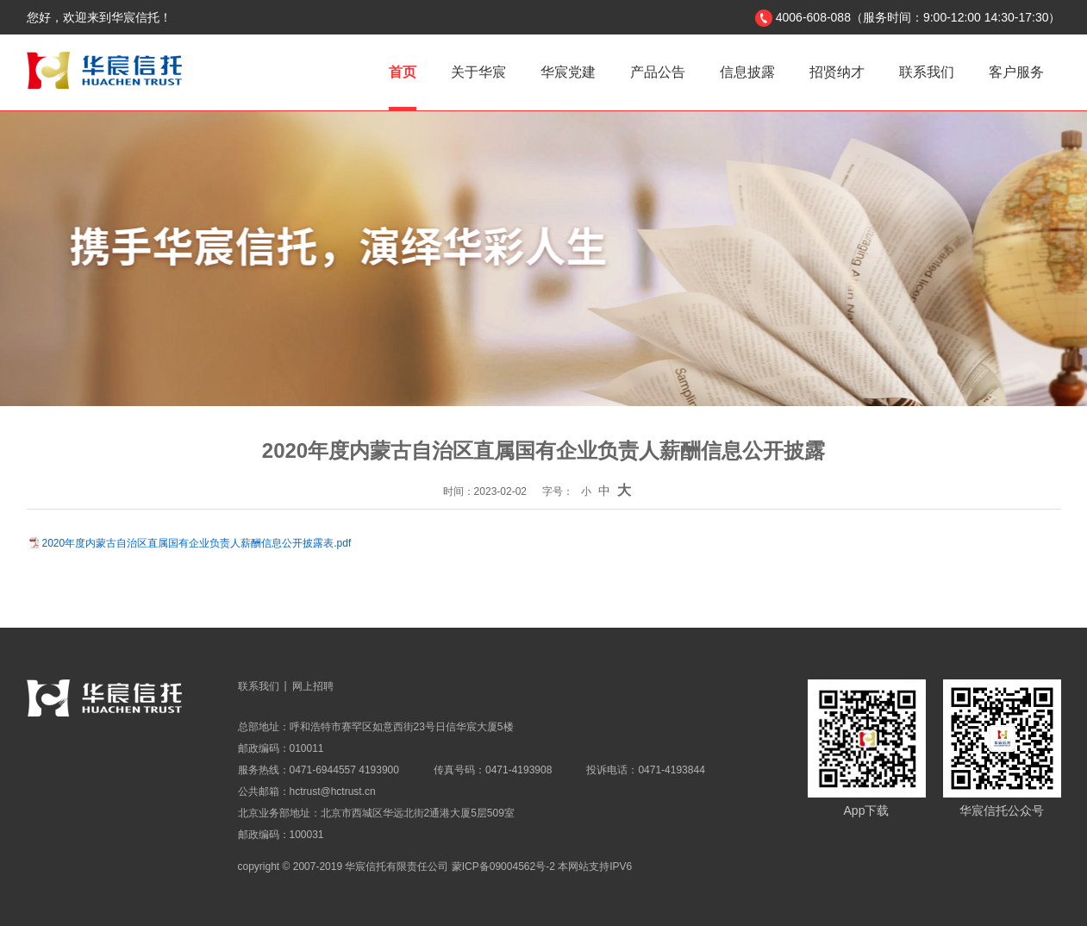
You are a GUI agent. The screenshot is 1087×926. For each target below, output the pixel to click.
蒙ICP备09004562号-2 (503, 866)
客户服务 (1016, 72)
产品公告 (657, 72)
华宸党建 (568, 72)
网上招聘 (313, 686)
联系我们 (926, 72)
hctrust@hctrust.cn (333, 791)
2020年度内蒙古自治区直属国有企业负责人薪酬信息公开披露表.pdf (197, 543)
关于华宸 (478, 72)
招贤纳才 (837, 72)
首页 (402, 72)
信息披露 (747, 72)
